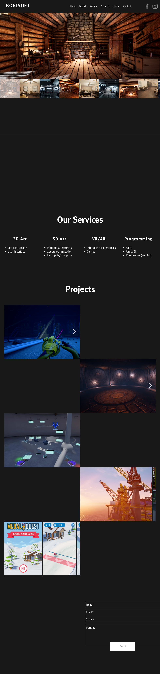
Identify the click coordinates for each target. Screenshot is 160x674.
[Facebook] (147, 6)
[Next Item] (150, 386)
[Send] (122, 646)
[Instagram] (155, 6)
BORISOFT (18, 5)
